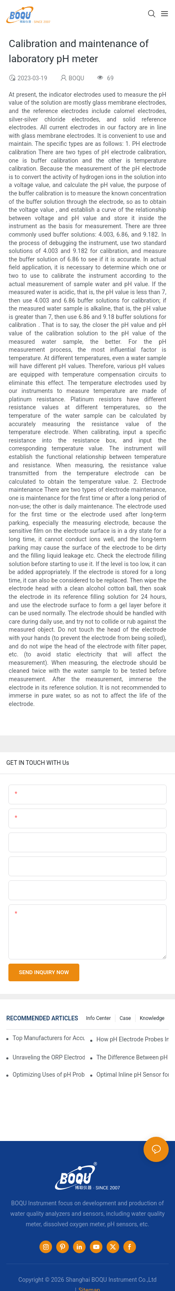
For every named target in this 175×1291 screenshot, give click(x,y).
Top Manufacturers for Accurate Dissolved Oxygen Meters (49, 1038)
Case (125, 1018)
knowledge (152, 1018)
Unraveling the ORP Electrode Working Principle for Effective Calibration (49, 1057)
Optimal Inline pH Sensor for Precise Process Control (133, 1074)
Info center (98, 1018)
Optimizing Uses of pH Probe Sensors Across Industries (49, 1074)
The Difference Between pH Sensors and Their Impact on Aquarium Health (133, 1057)
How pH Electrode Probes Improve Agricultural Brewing (133, 1039)
